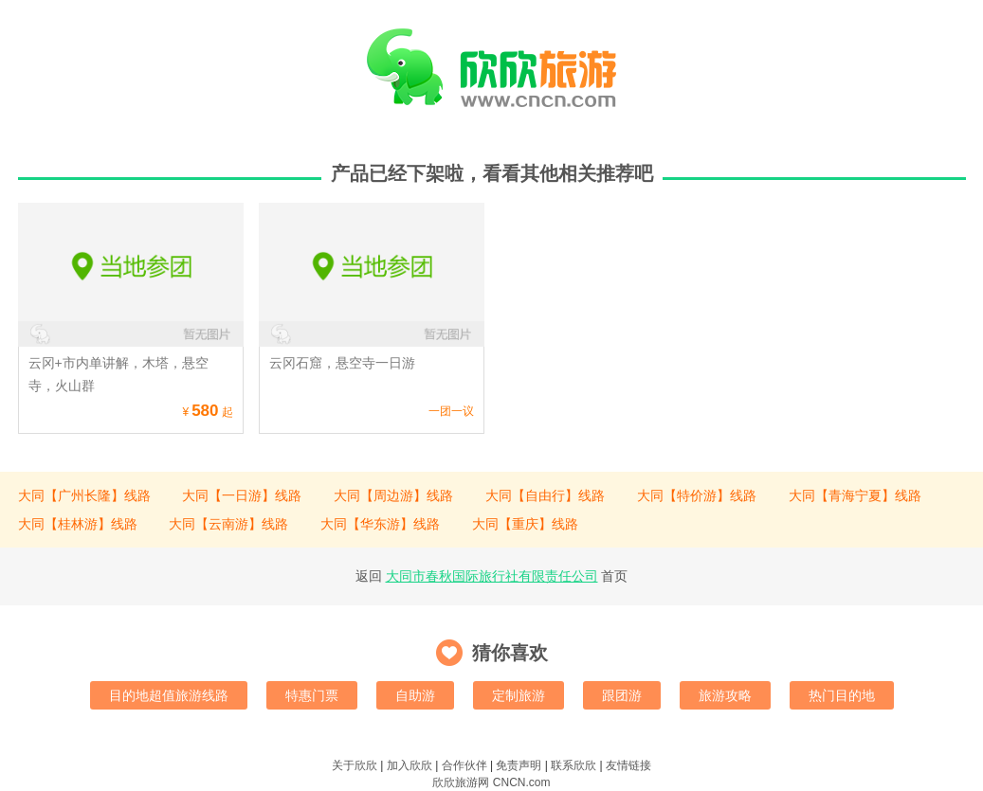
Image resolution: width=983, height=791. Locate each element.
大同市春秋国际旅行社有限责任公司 (492, 576)
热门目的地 (842, 695)
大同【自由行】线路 (545, 495)
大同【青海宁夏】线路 (855, 495)
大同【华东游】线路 (380, 523)
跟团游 (622, 695)
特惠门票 (311, 695)
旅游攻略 (725, 695)
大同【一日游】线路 (241, 495)
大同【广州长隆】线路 (84, 495)
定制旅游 (518, 695)
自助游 (415, 695)
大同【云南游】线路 (228, 523)
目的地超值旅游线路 (168, 695)
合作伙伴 (464, 765)
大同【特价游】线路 (696, 495)
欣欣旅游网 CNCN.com (491, 782)
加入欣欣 (409, 765)
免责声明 (518, 765)
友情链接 (628, 765)
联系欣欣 (573, 765)
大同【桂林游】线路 (77, 523)
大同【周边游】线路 (393, 495)
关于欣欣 (354, 765)
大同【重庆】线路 (525, 523)
